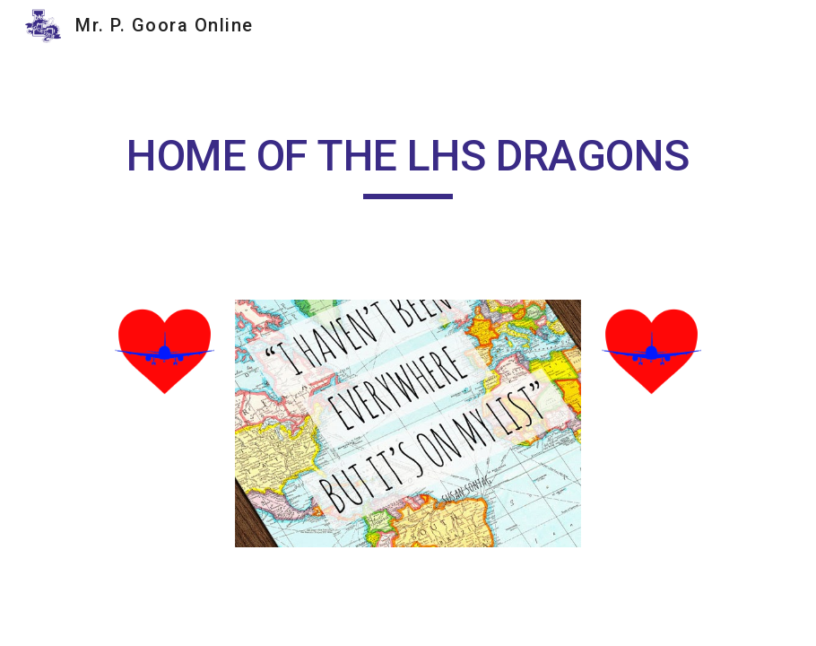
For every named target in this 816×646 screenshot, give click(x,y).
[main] (408, 164)
